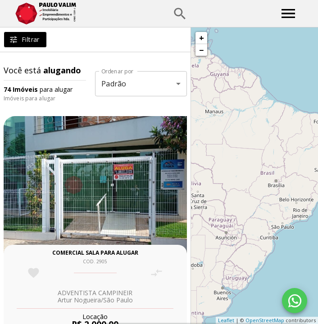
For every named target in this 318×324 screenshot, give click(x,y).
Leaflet (226, 320)
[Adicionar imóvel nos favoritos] (33, 273)
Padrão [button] (113, 84)
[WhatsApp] (294, 300)
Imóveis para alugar (29, 98)
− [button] (201, 50)
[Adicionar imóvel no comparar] (156, 273)
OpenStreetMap (264, 320)
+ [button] (201, 37)
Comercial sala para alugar (95, 252)
